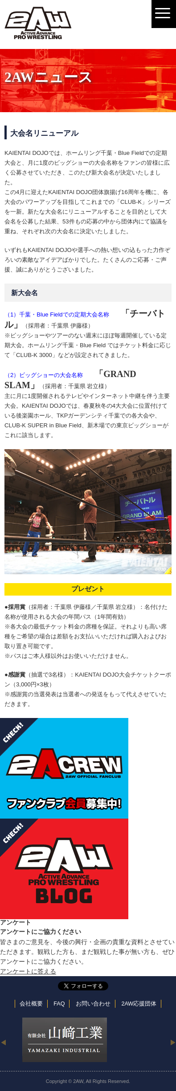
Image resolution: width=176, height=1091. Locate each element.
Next (172, 1042)
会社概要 (31, 1004)
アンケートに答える (28, 971)
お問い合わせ (93, 1004)
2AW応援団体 (138, 1004)
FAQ (59, 1004)
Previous (3, 1042)
